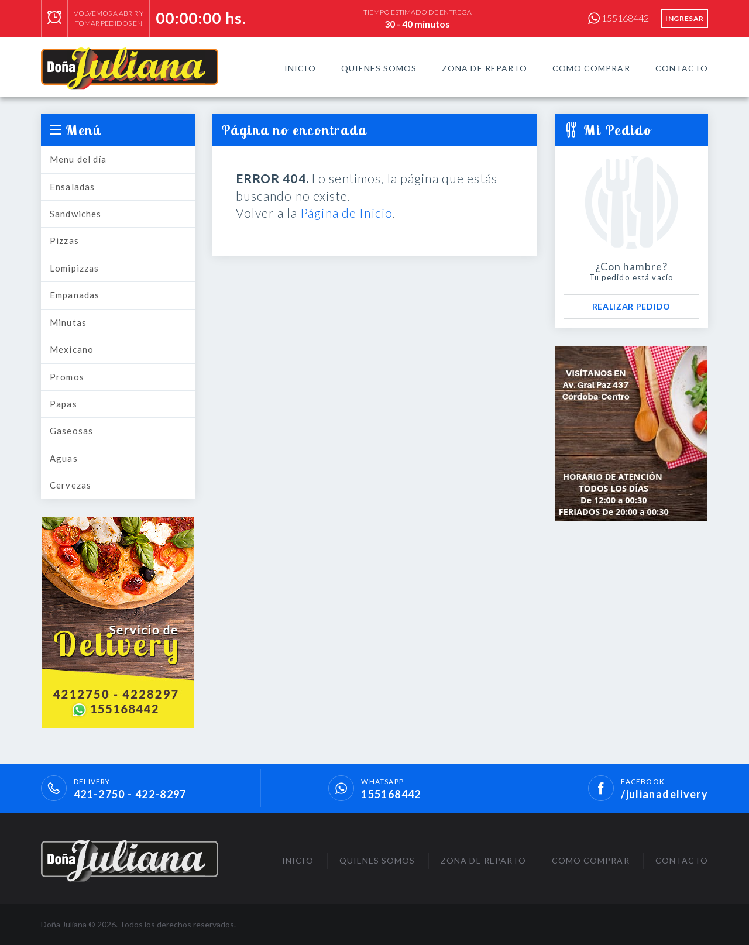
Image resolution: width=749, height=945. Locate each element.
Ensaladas (72, 186)
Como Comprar (591, 68)
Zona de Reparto (484, 68)
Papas (63, 403)
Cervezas (70, 485)
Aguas (64, 458)
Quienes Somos (379, 68)
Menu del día (78, 159)
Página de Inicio (346, 212)
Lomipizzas (74, 268)
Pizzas (64, 240)
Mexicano (72, 349)
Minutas (68, 322)
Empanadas (74, 295)
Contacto (681, 68)
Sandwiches (75, 213)
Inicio (299, 68)
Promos (67, 377)
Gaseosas (71, 430)
